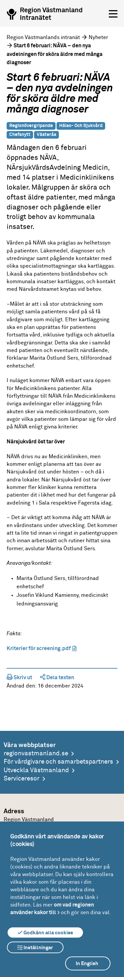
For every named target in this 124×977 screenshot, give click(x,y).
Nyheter (98, 37)
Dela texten (57, 677)
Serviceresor (21, 779)
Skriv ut (19, 677)
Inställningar (35, 947)
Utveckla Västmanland (36, 770)
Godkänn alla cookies (45, 932)
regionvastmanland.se (36, 753)
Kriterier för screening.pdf (39, 648)
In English (87, 963)
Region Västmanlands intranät (43, 37)
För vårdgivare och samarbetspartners (58, 762)
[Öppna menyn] (113, 14)
